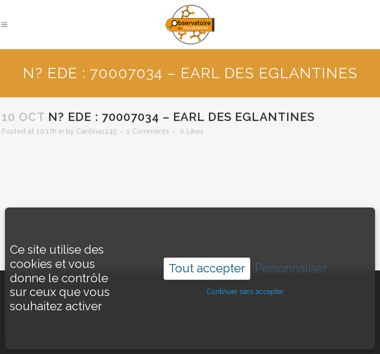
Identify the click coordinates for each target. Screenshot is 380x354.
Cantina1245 (96, 131)
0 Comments (147, 131)
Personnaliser (291, 258)
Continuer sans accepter (245, 281)
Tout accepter (207, 257)
